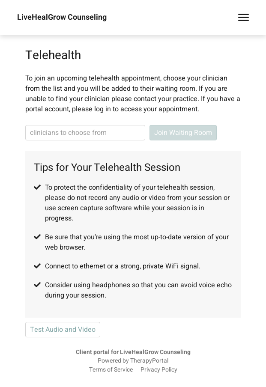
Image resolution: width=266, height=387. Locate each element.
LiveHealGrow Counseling (62, 17)
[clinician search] (85, 132)
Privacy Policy (158, 370)
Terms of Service (111, 370)
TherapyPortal (149, 361)
